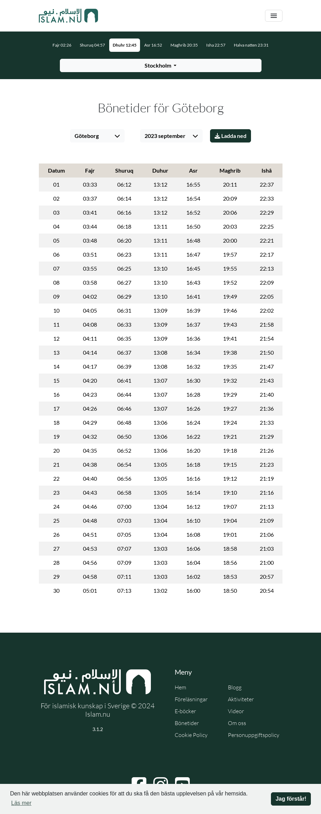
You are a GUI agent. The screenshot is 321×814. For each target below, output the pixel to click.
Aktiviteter (241, 699)
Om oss (237, 722)
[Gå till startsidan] (68, 16)
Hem (180, 687)
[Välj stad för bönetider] (160, 65)
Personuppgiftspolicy (253, 734)
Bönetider (187, 722)
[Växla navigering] (273, 16)
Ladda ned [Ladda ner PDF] (230, 135)
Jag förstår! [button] (290, 799)
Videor (236, 711)
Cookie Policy (191, 734)
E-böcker (185, 711)
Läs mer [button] (21, 803)
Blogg (235, 687)
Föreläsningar (191, 699)
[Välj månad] (171, 135)
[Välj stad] (97, 135)
